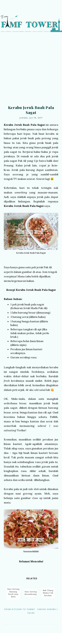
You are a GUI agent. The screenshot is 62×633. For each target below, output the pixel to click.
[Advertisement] (31, 70)
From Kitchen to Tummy (19, 609)
